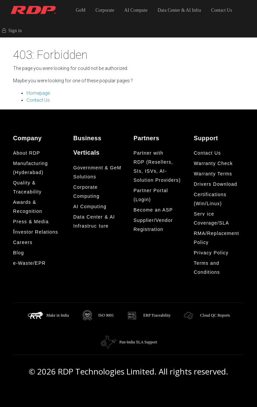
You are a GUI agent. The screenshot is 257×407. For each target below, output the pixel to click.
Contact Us (221, 10)
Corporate (104, 10)
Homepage (38, 93)
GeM (81, 10)
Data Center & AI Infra (179, 10)
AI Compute (136, 10)
